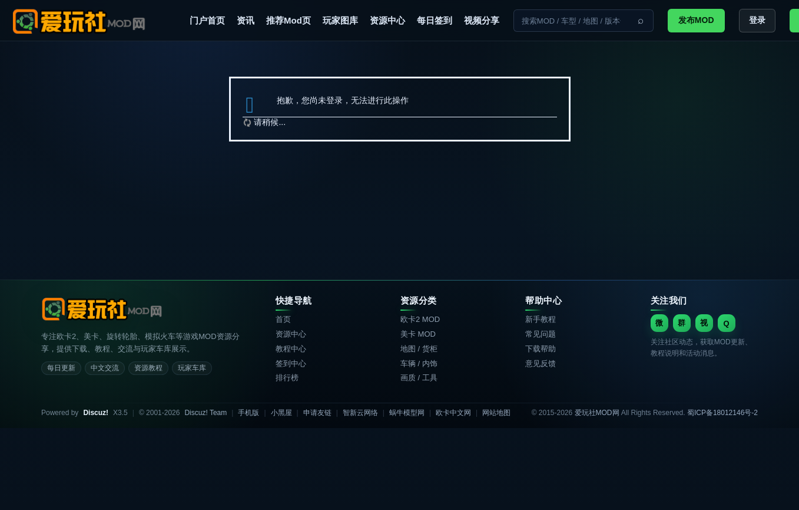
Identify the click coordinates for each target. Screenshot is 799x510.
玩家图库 (340, 20)
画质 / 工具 (418, 377)
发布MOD (696, 20)
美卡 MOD (418, 334)
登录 (757, 20)
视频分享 (481, 20)
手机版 (248, 413)
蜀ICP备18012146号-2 (722, 413)
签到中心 (291, 363)
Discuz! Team (205, 413)
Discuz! (95, 413)
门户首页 (207, 20)
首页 (283, 319)
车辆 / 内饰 (418, 363)
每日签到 (434, 20)
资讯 (245, 20)
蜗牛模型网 (407, 413)
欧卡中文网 (453, 413)
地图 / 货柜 (418, 348)
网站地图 (496, 413)
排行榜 (287, 377)
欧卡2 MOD (420, 319)
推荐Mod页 (288, 20)
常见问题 (540, 334)
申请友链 (317, 413)
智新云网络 (360, 413)
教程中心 (291, 348)
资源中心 (387, 20)
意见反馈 (540, 363)
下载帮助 (540, 348)
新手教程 (540, 319)
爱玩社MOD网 (597, 413)
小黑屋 (281, 413)
